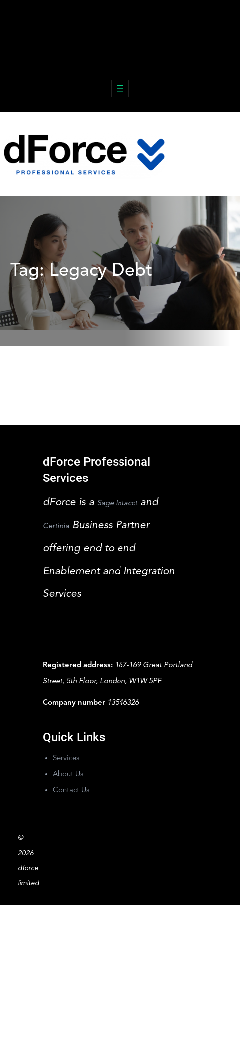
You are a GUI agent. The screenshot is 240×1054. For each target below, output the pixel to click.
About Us (68, 774)
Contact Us (71, 790)
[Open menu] (120, 88)
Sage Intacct (117, 503)
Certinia (56, 526)
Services (66, 758)
